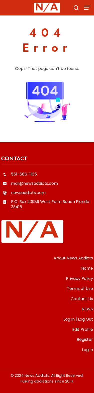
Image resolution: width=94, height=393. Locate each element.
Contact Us (82, 299)
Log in (87, 350)
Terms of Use (80, 288)
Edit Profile (82, 329)
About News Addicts (73, 258)
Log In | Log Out (78, 319)
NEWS (87, 309)
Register (85, 339)
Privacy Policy (79, 278)
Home (87, 268)
